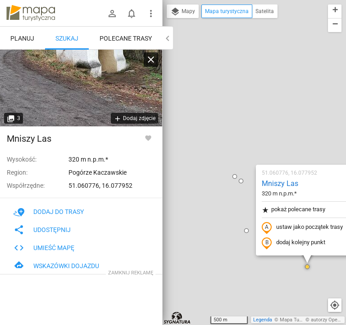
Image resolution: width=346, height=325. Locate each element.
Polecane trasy (126, 38)
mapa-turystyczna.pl (30, 13)
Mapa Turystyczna (300, 320)
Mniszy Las (227, 79)
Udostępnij (42, 229)
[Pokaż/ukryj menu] (151, 13)
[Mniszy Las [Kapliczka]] (81, 88)
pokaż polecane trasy (240, 105)
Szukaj (66, 38)
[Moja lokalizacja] (334, 305)
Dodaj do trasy (49, 211)
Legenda (262, 320)
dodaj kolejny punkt (240, 138)
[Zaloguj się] (112, 13)
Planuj (22, 38)
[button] (188, 76)
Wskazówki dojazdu (56, 265)
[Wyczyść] (151, 59)
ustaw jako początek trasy (249, 123)
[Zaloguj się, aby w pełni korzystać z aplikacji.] (148, 137)
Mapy (182, 12)
